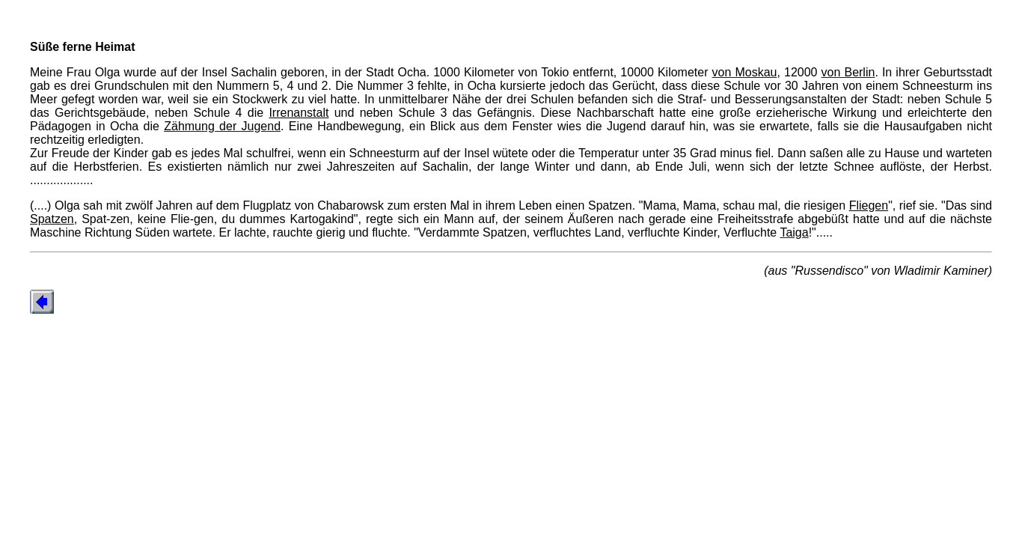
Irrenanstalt (298, 112)
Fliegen (868, 205)
